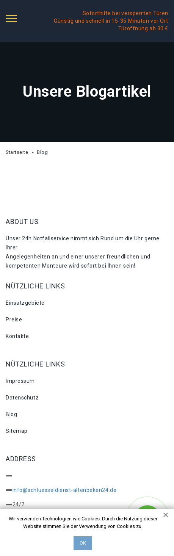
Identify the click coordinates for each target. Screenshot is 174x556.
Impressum (20, 381)
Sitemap (17, 431)
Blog (11, 414)
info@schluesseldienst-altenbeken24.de (65, 490)
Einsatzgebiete (25, 303)
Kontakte (17, 336)
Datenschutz (22, 398)
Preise (14, 319)
